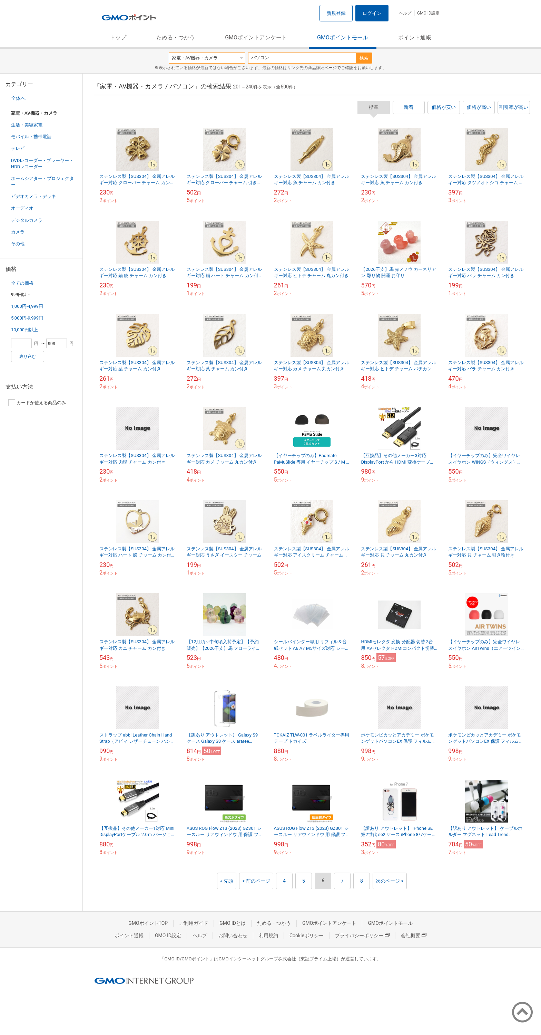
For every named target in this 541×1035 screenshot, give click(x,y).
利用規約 (268, 935)
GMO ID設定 (428, 13)
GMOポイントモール (342, 37)
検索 (364, 57)
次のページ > (390, 881)
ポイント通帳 (414, 37)
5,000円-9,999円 (27, 318)
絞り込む (27, 356)
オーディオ (22, 208)
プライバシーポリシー (362, 935)
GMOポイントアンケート (256, 37)
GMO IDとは (232, 923)
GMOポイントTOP (148, 923)
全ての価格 (22, 283)
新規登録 (336, 13)
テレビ (17, 148)
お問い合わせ (232, 935)
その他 (17, 243)
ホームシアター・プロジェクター (42, 181)
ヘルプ (405, 13)
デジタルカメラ (26, 220)
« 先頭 (226, 881)
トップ (118, 37)
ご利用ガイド (193, 923)
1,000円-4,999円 (27, 306)
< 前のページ (256, 881)
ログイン (372, 13)
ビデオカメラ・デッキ (33, 196)
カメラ (17, 232)
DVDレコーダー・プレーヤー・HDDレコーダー (42, 163)
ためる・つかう (175, 37)
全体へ (18, 98)
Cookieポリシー (306, 935)
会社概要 (413, 935)
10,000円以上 (24, 329)
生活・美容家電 (26, 124)
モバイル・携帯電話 (31, 136)
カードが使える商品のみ (37, 402)
